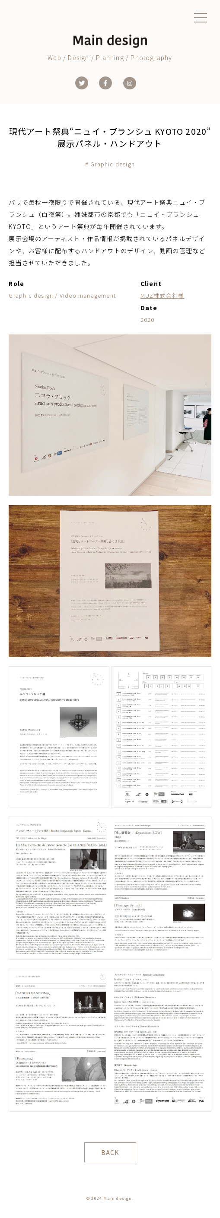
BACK (110, 1152)
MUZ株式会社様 (162, 295)
